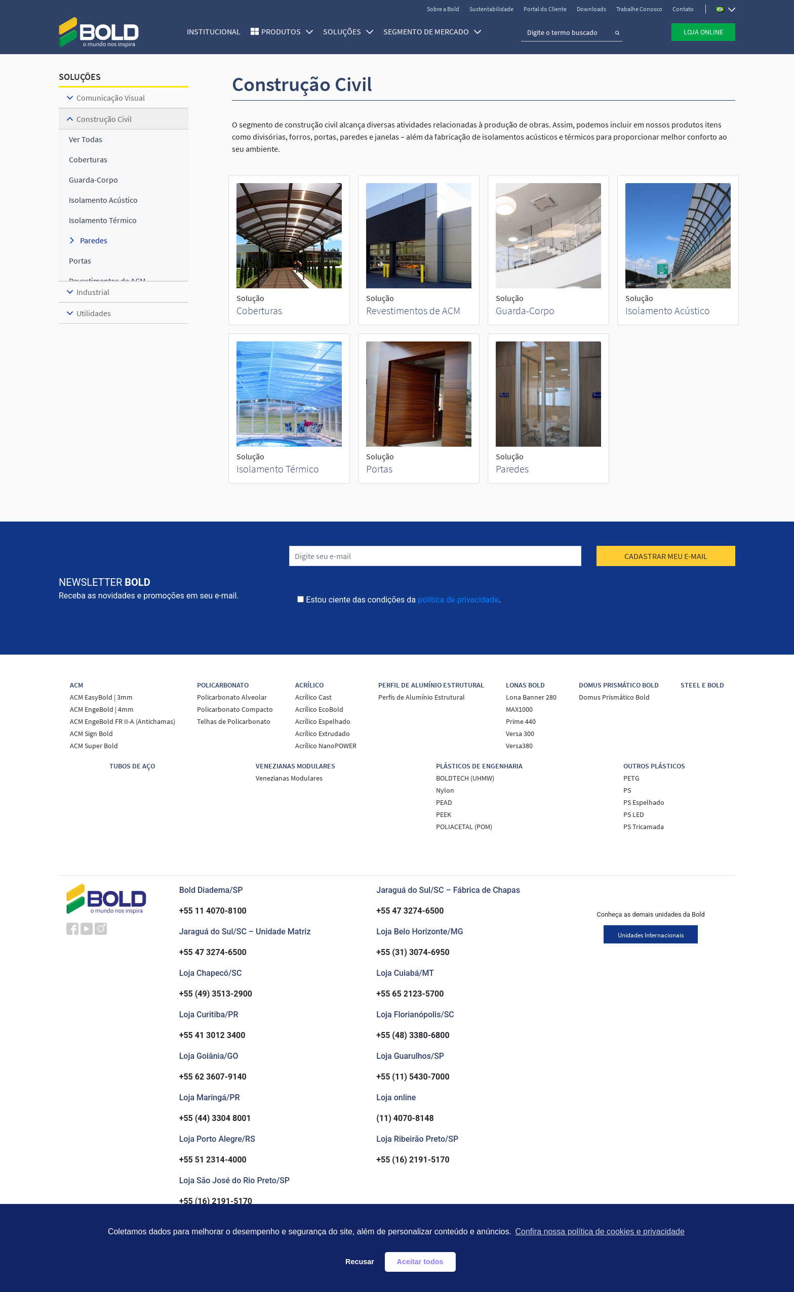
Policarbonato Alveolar (232, 697)
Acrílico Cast (313, 697)
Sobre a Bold (443, 9)
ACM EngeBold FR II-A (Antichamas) (122, 721)
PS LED (633, 814)
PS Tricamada (643, 826)
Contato (683, 9)
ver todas (85, 139)
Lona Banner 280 (531, 697)
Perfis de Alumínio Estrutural (421, 697)
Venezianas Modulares (289, 778)
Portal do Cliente (545, 9)
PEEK (443, 814)
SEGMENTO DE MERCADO (432, 31)
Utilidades (93, 313)
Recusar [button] (359, 1262)
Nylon (445, 790)
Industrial (92, 292)
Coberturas (259, 310)
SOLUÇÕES (348, 31)
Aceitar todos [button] (420, 1262)
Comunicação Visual (110, 98)
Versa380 (519, 745)
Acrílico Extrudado (322, 733)
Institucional (214, 31)
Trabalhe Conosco (639, 9)
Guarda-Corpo (525, 310)
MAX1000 (519, 709)
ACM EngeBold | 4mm (102, 709)
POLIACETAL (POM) (464, 826)
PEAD (444, 802)
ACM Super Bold (94, 745)
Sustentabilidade (491, 9)
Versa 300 (520, 733)
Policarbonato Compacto (235, 709)
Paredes (512, 468)
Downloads (591, 9)
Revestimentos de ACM (413, 310)
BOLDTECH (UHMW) (465, 778)
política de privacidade (458, 600)
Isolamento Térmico (277, 468)
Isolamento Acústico (667, 310)
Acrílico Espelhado (322, 721)
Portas (379, 468)
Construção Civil (104, 119)
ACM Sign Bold (91, 733)
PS (627, 790)
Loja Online (703, 31)
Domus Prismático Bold (614, 697)
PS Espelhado (643, 802)
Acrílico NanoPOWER (325, 745)
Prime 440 (521, 721)
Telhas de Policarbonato (233, 721)
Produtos (287, 31)
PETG (631, 778)
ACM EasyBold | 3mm (101, 697)
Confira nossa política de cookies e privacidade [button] (599, 1231)
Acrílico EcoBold (319, 709)
